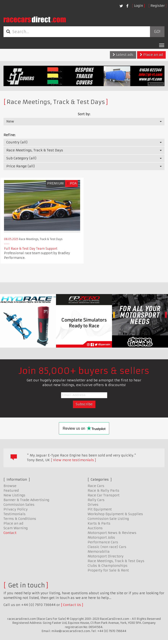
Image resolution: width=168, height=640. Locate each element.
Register (157, 6)
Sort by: (84, 114)
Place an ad (151, 55)
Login (138, 6)
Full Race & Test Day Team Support (30, 249)
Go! (157, 31)
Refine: (9, 135)
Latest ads (123, 55)
